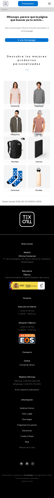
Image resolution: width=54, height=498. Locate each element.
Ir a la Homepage (27, 40)
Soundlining (28, 475)
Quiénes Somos (27, 408)
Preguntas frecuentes (27, 425)
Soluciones (27, 430)
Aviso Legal (27, 413)
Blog (27, 441)
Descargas (27, 419)
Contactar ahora (27, 365)
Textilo (4, 9)
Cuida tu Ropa (27, 436)
